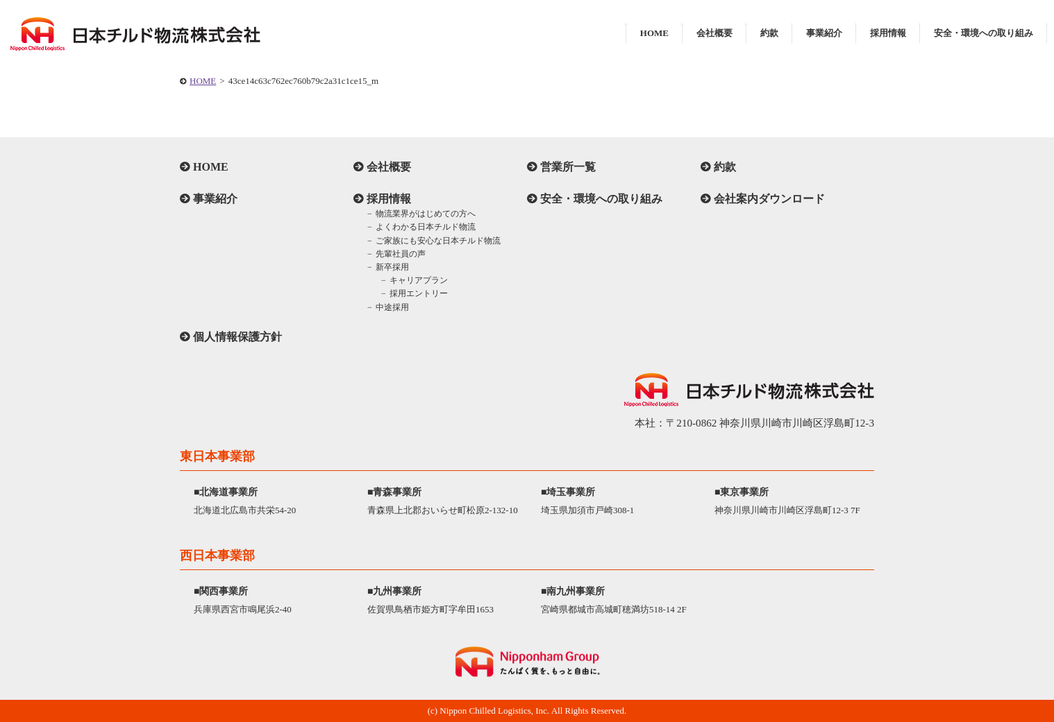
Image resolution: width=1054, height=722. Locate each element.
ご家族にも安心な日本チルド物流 (438, 241)
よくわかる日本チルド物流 (426, 227)
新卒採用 (392, 267)
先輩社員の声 (401, 254)
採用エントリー (419, 293)
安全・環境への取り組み (983, 33)
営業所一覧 (568, 167)
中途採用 (392, 307)
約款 (769, 33)
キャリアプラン (419, 280)
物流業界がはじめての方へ (426, 213)
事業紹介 (824, 33)
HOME (654, 33)
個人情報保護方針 (237, 337)
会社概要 (714, 33)
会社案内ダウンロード (769, 199)
